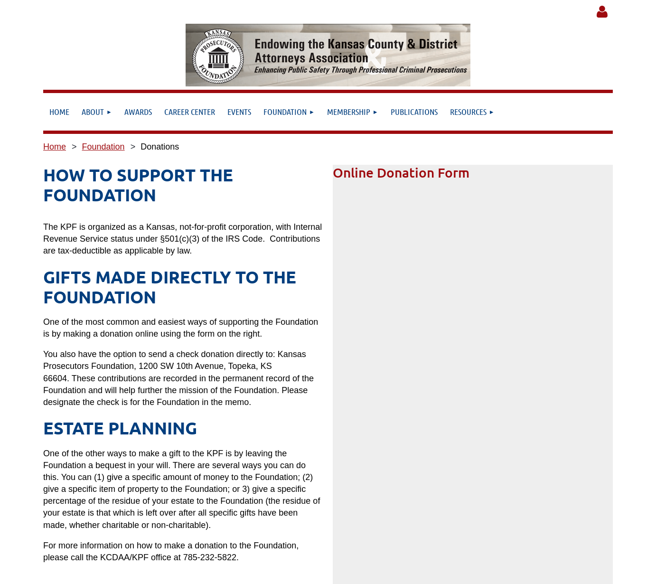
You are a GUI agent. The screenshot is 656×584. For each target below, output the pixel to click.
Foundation (103, 146)
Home (54, 146)
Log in (602, 12)
